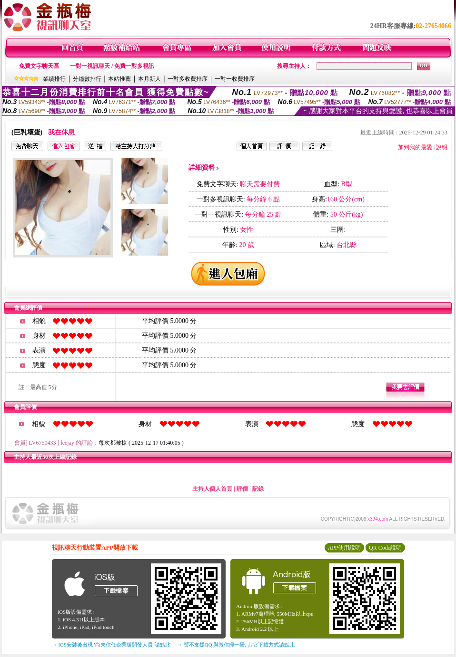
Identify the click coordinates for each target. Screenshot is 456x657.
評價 (242, 489)
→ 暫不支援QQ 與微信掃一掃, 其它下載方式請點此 (236, 644)
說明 (441, 147)
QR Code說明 (385, 547)
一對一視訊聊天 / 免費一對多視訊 (112, 66)
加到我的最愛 (415, 147)
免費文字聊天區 (39, 66)
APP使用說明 (344, 547)
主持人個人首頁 (212, 489)
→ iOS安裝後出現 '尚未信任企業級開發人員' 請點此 (111, 644)
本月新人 (149, 79)
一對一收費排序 (235, 79)
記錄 (258, 489)
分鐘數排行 (87, 79)
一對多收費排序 (188, 79)
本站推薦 (119, 79)
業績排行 (54, 79)
